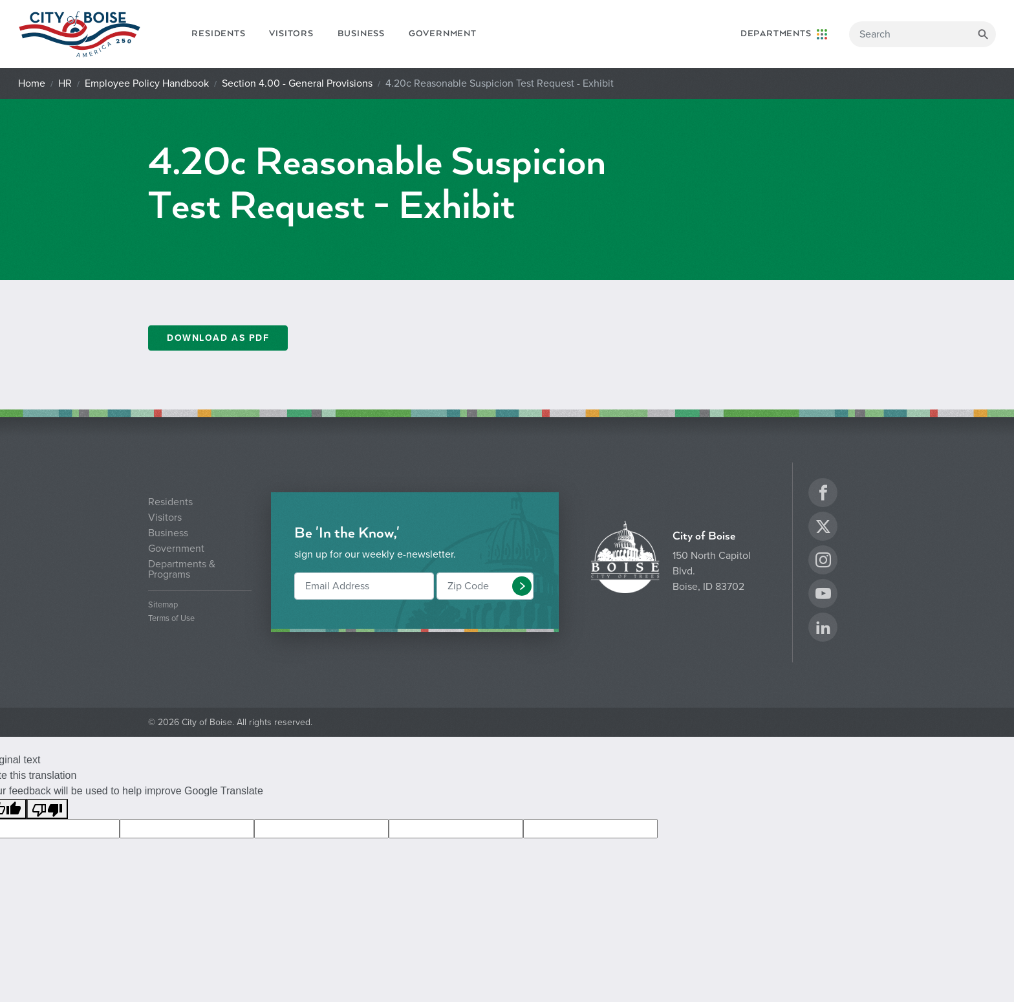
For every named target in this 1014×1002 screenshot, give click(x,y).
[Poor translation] (47, 809)
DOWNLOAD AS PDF (218, 337)
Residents (218, 33)
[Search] (922, 34)
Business (361, 33)
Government (443, 33)
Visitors (291, 33)
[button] (522, 586)
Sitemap (163, 605)
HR (65, 83)
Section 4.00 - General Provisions (297, 83)
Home (31, 83)
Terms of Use (171, 619)
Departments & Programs (181, 569)
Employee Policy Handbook (147, 83)
